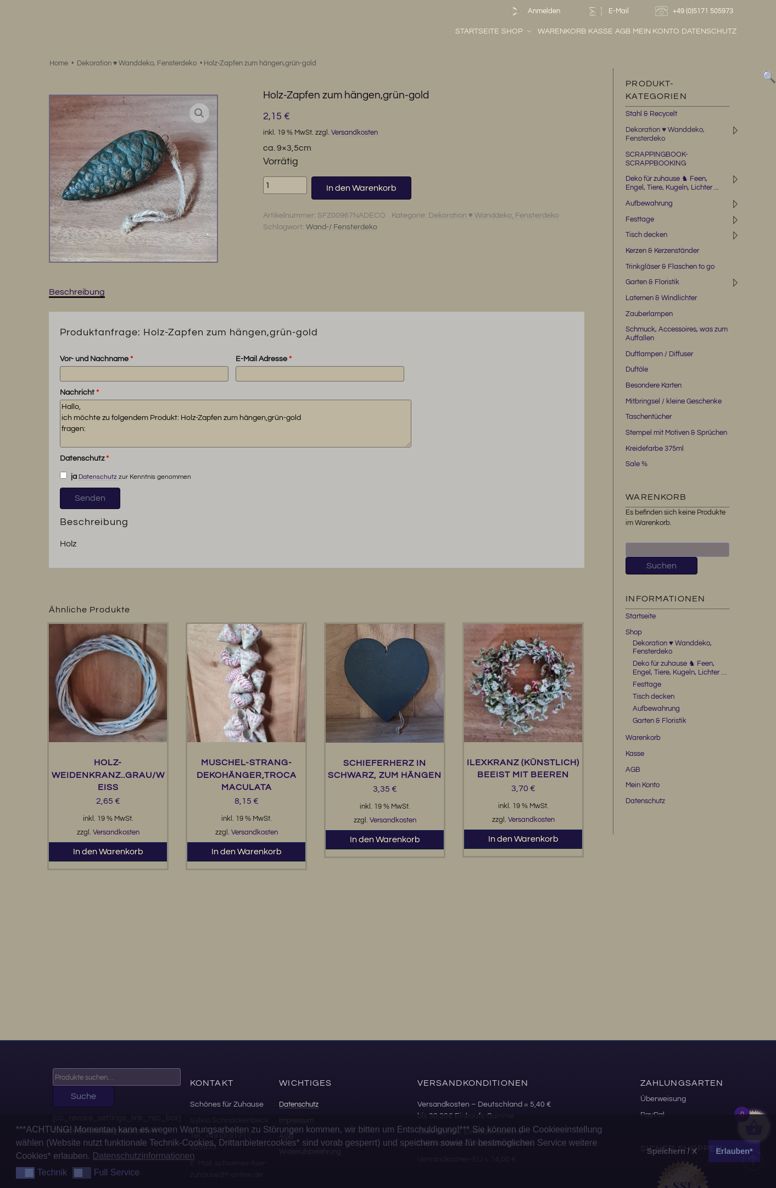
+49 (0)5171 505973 (695, 11)
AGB (652, 32)
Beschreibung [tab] (77, 292)
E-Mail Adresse (264, 359)
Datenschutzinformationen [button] (143, 1156)
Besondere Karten (654, 385)
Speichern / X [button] (672, 1151)
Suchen (661, 565)
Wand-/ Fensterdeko (341, 227)
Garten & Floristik (652, 282)
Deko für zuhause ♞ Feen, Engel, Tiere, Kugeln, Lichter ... (672, 183)
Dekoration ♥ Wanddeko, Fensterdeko (137, 63)
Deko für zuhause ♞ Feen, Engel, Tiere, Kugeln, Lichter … (680, 668)
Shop (546, 32)
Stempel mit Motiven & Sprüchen (676, 432)
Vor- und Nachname (96, 359)
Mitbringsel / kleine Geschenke (674, 401)
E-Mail (607, 11)
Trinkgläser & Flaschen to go (670, 266)
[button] (199, 113)
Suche (83, 1096)
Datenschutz (738, 32)
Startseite (507, 32)
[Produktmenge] (285, 185)
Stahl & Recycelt (651, 114)
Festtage (640, 219)
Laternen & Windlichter (661, 298)
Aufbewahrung (649, 203)
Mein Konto (685, 32)
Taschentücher (649, 417)
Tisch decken (646, 235)
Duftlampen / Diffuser (659, 354)
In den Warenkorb (361, 188)
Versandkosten (354, 132)
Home (58, 63)
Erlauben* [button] (734, 1151)
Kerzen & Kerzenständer (662, 251)
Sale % (636, 464)
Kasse (630, 32)
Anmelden (533, 11)
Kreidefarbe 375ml (655, 448)
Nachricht (79, 392)
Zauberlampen (649, 314)
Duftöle (637, 369)
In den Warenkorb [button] (108, 851)
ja (68, 476)
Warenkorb (591, 32)
